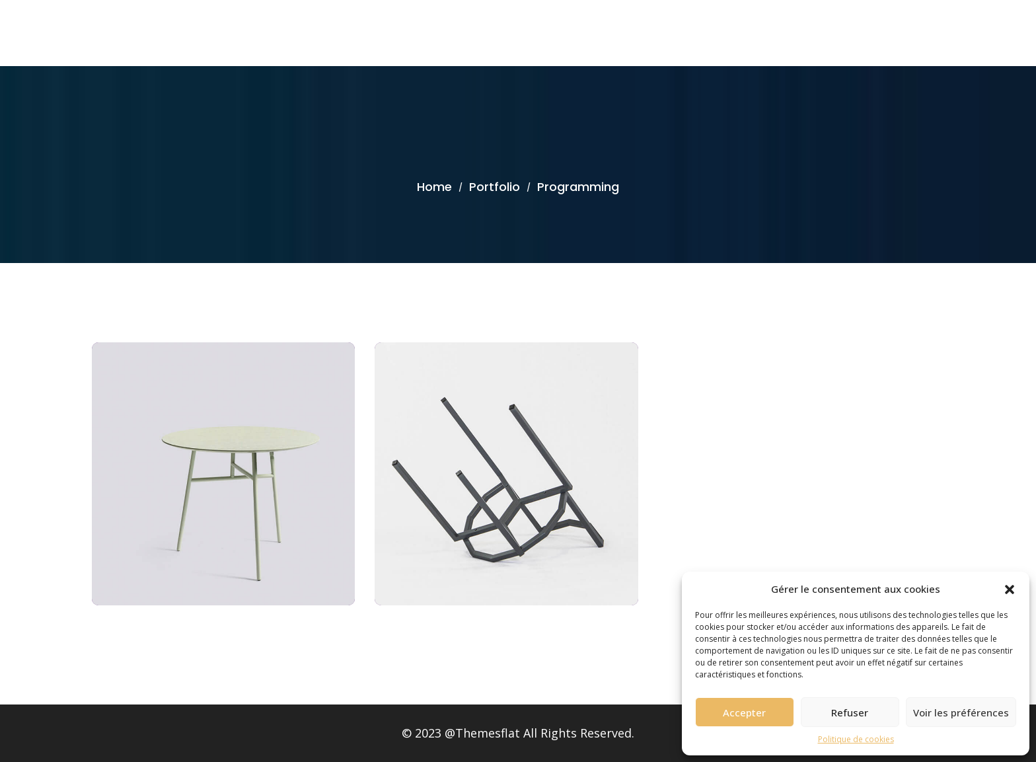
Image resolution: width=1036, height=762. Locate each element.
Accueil (928, 32)
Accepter (744, 712)
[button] (1009, 588)
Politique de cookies (856, 739)
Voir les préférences (961, 712)
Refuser (849, 712)
